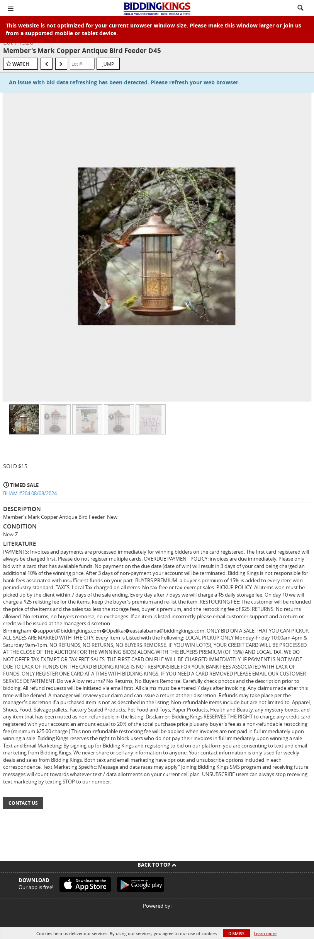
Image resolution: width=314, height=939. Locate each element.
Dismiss (236, 933)
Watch (20, 64)
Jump (108, 64)
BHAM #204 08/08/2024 (30, 493)
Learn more (265, 933)
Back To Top (157, 864)
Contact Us (23, 803)
